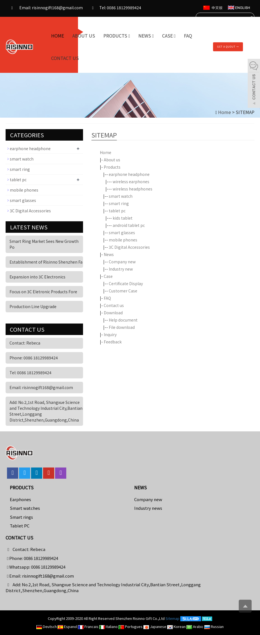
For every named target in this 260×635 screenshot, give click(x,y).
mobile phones (123, 240)
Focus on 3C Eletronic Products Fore (43, 291)
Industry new (121, 269)
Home (57, 35)
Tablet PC (19, 526)
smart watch (121, 196)
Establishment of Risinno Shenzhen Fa (46, 262)
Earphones (20, 499)
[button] (129, 35)
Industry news (148, 508)
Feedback (113, 342)
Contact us (65, 58)
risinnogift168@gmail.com (48, 576)
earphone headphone (129, 174)
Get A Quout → (228, 46)
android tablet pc (129, 225)
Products (116, 35)
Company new (122, 261)
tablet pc (117, 210)
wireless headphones (132, 189)
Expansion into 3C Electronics (37, 277)
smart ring (119, 203)
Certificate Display (126, 283)
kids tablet (123, 218)
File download (122, 327)
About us (83, 35)
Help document (123, 320)
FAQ (188, 35)
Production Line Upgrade (33, 306)
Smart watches (25, 508)
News (146, 35)
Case (169, 35)
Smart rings (21, 517)
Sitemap (172, 618)
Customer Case (123, 291)
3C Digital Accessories (129, 247)
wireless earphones (131, 181)
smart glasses (122, 232)
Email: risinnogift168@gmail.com (45, 8)
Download (113, 312)
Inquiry (110, 334)
